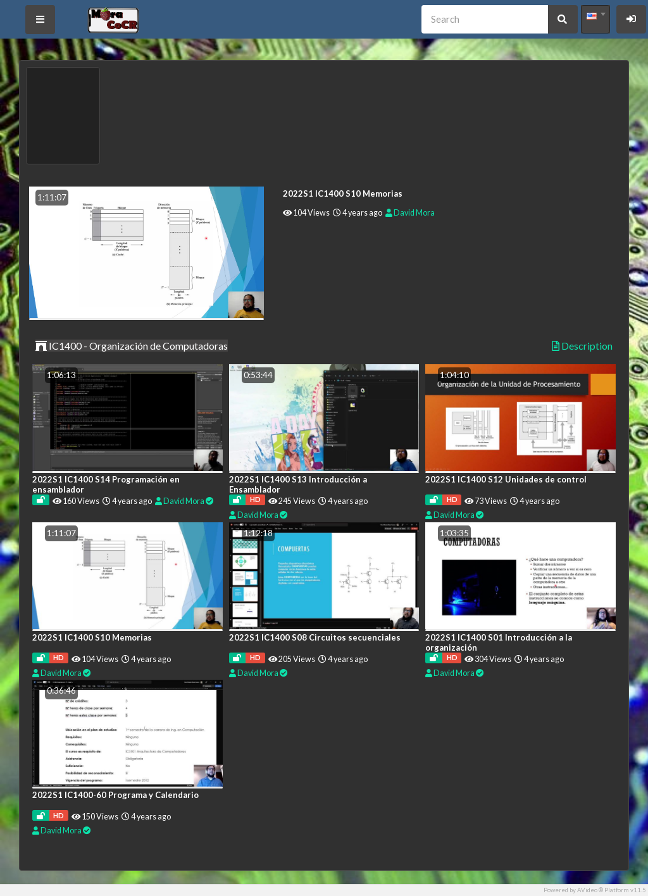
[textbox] (595, 16)
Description (582, 346)
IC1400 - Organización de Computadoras (131, 346)
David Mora (410, 213)
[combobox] (595, 19)
